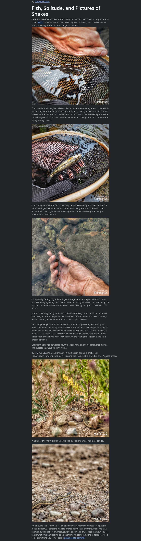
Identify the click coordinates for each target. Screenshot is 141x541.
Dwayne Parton (42, 1)
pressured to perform (74, 537)
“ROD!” (40, 22)
